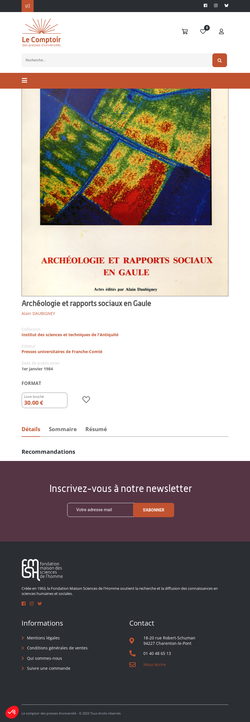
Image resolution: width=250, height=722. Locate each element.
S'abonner (153, 510)
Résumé (96, 429)
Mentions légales (43, 638)
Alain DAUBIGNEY (38, 313)
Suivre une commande (48, 668)
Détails (31, 429)
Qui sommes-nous (44, 658)
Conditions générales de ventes (57, 648)
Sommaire (63, 429)
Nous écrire (154, 664)
